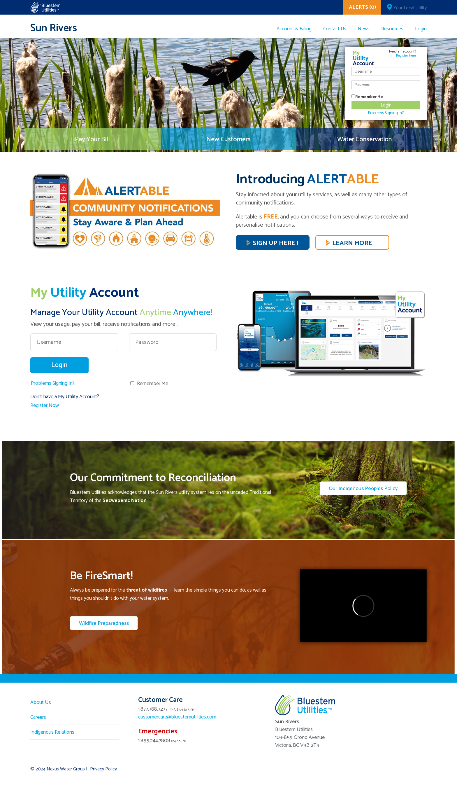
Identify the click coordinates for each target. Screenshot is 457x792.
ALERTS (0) (362, 7)
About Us (40, 702)
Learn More (352, 243)
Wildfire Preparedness (104, 623)
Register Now (44, 405)
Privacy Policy (103, 769)
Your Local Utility (410, 8)
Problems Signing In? (53, 383)
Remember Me (152, 383)
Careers (38, 717)
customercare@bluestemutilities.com (177, 717)
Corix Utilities (45, 7)
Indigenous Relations (52, 732)
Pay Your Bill (92, 140)
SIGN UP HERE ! (275, 243)
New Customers (228, 140)
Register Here (406, 55)
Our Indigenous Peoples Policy (363, 488)
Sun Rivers (53, 28)
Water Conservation (364, 140)
